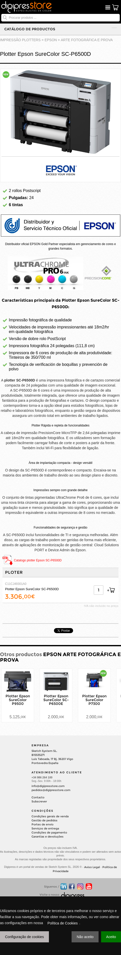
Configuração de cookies (24, 937)
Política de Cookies (62, 923)
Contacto (38, 797)
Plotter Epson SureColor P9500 (18, 700)
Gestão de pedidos (44, 820)
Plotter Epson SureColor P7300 (94, 700)
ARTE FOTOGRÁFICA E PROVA (87, 40)
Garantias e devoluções (48, 836)
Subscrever (39, 801)
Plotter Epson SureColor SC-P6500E (56, 700)
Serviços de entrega (45, 828)
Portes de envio (42, 824)
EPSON (51, 40)
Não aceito (85, 937)
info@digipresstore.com (48, 786)
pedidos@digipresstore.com (51, 790)
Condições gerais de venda (50, 816)
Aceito (111, 937)
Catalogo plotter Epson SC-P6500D (38, 560)
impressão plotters (20, 40)
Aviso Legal (92, 867)
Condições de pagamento (49, 832)
